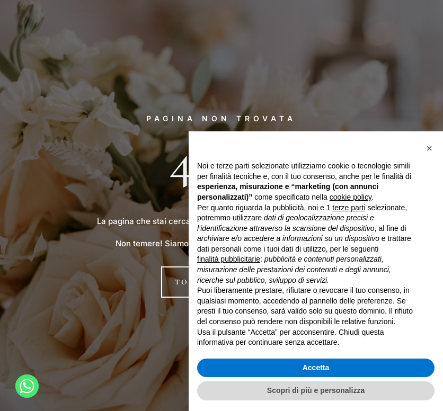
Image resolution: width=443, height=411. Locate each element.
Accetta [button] (316, 367)
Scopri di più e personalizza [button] (316, 390)
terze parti (348, 207)
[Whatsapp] (27, 386)
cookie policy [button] (350, 197)
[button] (429, 148)
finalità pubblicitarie (228, 259)
